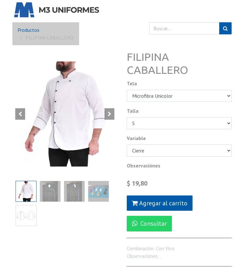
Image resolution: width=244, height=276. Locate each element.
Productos (28, 30)
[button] (20, 114)
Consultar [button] (149, 223)
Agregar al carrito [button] (159, 203)
